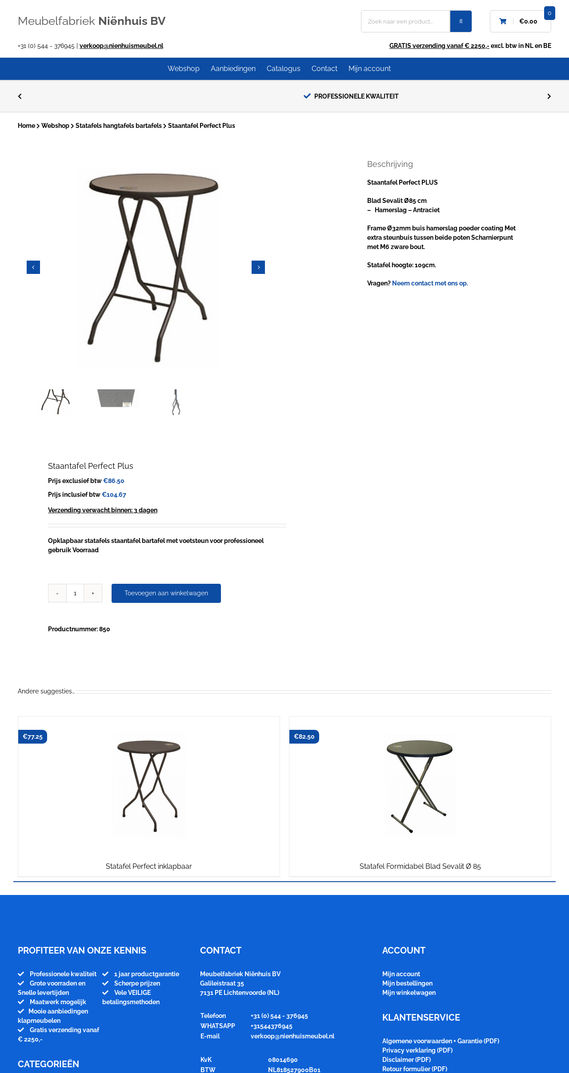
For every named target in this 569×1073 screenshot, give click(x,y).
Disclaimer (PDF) (406, 1059)
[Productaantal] (75, 593)
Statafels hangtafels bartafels (119, 125)
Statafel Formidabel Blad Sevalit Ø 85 (420, 866)
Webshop (55, 125)
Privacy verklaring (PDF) (417, 1050)
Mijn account (401, 974)
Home (26, 125)
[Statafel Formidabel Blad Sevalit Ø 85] (420, 785)
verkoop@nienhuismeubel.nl (121, 45)
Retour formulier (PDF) (414, 1069)
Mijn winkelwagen (409, 992)
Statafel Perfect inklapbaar (149, 866)
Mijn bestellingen (407, 983)
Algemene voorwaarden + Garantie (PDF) (440, 1041)
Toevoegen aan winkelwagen (166, 593)
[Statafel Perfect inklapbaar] (149, 785)
